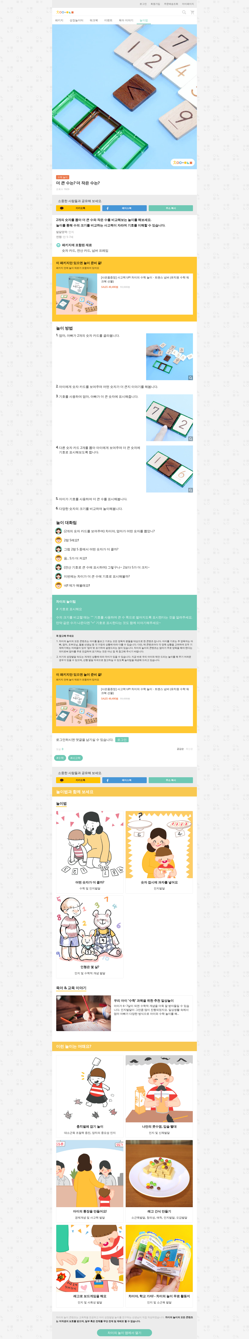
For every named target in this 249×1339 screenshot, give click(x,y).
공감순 (180, 748)
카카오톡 (72, 208)
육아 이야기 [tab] (126, 20)
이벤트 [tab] (108, 20)
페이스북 (118, 208)
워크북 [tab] (94, 20)
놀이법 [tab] (144, 20)
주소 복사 (171, 208)
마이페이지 (188, 4)
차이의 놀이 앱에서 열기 (124, 1333)
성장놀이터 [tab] (76, 20)
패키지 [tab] (59, 20)
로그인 (143, 4)
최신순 (189, 748)
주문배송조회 (171, 4)
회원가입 (155, 4)
